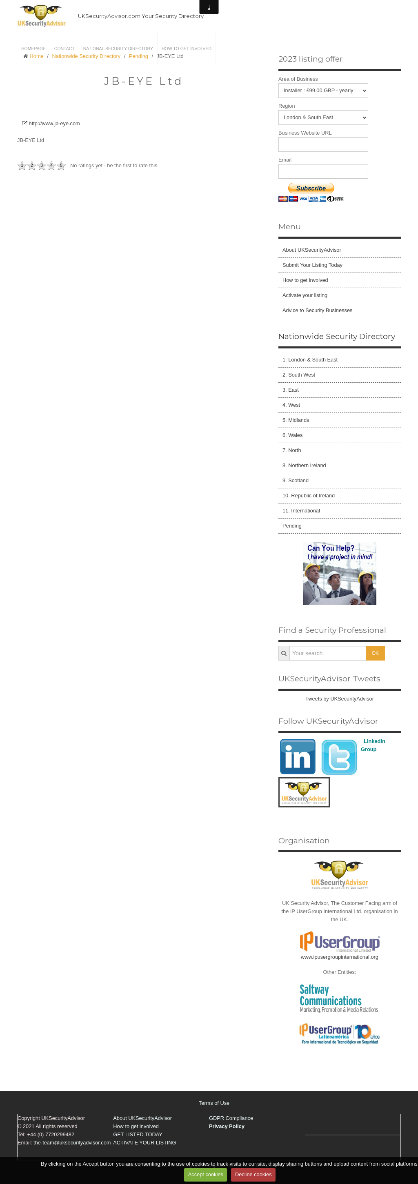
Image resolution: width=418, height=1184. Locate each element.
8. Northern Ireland (304, 465)
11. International (301, 511)
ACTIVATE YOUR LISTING (144, 1143)
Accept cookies (205, 1174)
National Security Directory (118, 49)
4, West (291, 405)
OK (375, 653)
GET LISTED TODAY (137, 1134)
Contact (64, 49)
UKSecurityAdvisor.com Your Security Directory (141, 16)
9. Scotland (295, 480)
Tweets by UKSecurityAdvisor (339, 699)
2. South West (298, 375)
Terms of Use (214, 1103)
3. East (290, 390)
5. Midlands (295, 420)
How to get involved (186, 49)
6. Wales (292, 435)
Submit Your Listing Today (312, 265)
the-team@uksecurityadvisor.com (72, 1143)
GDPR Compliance (231, 1118)
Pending (292, 526)
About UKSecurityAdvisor (311, 250)
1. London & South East (310, 360)
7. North (291, 450)
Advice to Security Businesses (317, 310)
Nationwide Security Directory (336, 336)
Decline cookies (253, 1174)
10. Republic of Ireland (308, 495)
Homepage (33, 49)
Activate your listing (304, 295)
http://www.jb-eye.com (51, 123)
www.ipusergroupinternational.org (339, 957)
